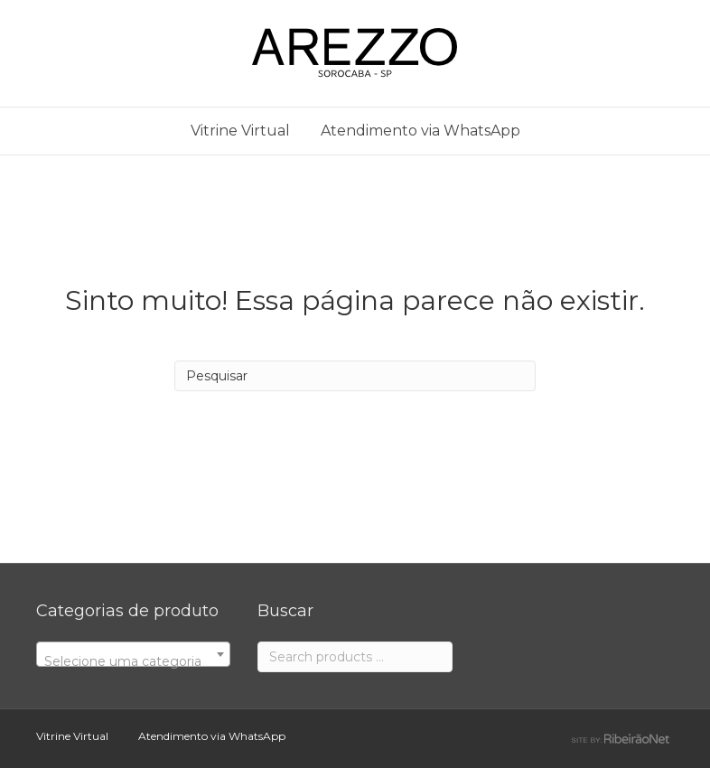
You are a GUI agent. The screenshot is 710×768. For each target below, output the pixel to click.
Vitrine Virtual (240, 130)
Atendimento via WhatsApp (420, 130)
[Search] (355, 376)
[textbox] (133, 661)
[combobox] (133, 654)
